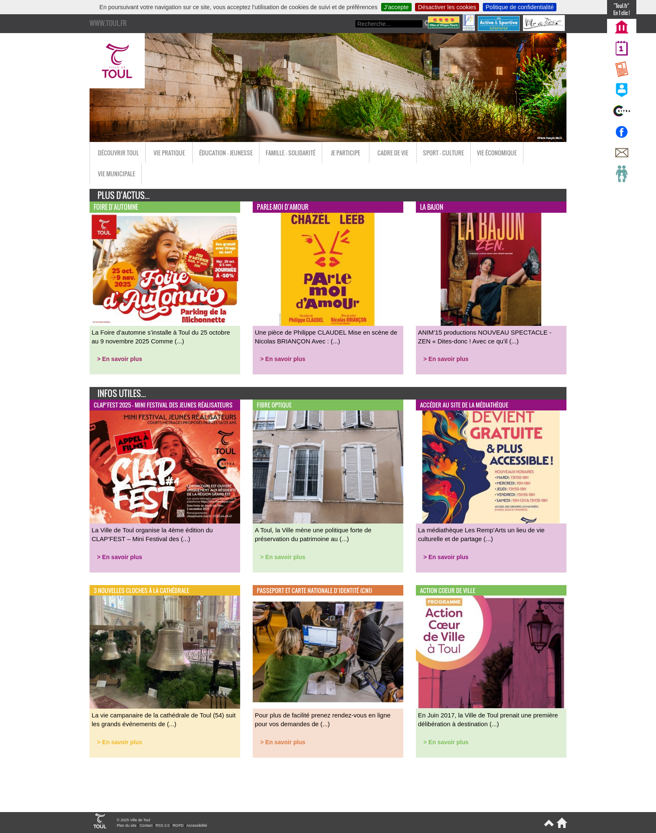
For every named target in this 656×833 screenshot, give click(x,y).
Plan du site (126, 825)
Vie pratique (169, 152)
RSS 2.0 (163, 825)
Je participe (345, 152)
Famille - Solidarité (290, 152)
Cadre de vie (392, 152)
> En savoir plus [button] (119, 359)
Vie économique (497, 152)
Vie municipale (116, 173)
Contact (145, 825)
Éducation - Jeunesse (226, 152)
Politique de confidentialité (520, 7)
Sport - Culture (443, 152)
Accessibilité (196, 825)
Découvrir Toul (118, 152)
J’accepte (396, 7)
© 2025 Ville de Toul (133, 820)
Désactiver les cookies (447, 7)
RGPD (178, 825)
